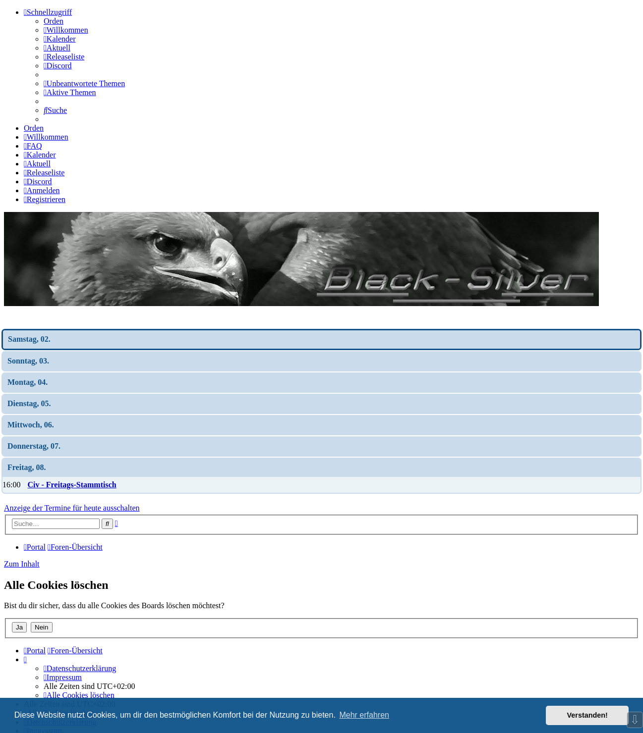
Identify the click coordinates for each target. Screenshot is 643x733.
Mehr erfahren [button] (364, 715)
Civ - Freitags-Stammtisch (71, 484)
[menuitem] (66, 30)
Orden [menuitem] (53, 21)
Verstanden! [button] (587, 715)
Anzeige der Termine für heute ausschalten (72, 508)
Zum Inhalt (22, 564)
